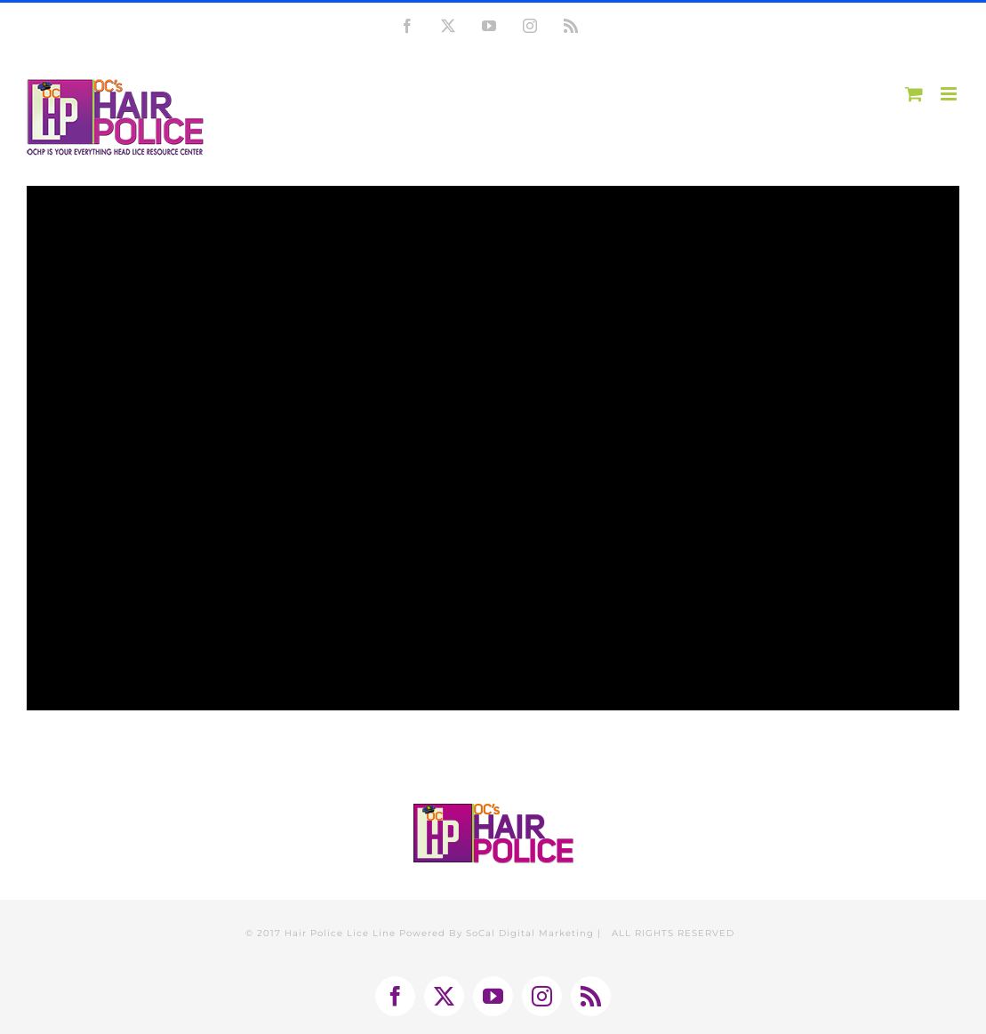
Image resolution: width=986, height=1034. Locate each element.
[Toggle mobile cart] (914, 93)
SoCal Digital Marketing (530, 933)
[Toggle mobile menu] (950, 93)
